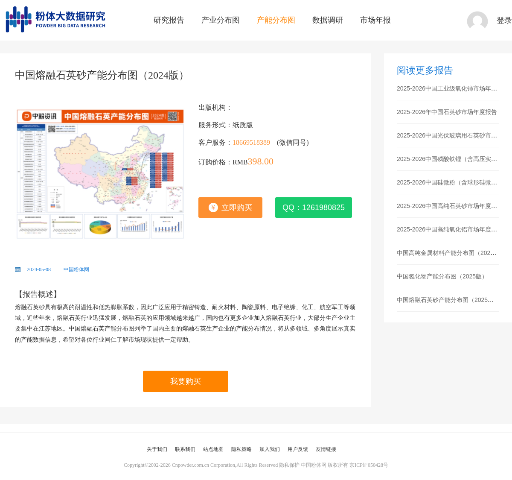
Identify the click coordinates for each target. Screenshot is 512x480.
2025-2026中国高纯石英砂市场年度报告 (450, 205)
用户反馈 (298, 449)
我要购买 (185, 381)
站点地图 (213, 449)
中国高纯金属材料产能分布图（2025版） (451, 252)
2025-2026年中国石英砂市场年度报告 (447, 111)
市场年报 (375, 20)
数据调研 (327, 20)
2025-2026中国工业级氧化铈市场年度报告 (453, 88)
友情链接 (326, 449)
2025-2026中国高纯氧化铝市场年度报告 (450, 229)
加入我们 (269, 449)
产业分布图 (220, 20)
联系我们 (185, 449)
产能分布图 (276, 20)
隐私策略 (241, 449)
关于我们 (157, 449)
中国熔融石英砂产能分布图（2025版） (448, 299)
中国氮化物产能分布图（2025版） (442, 276)
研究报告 (169, 20)
